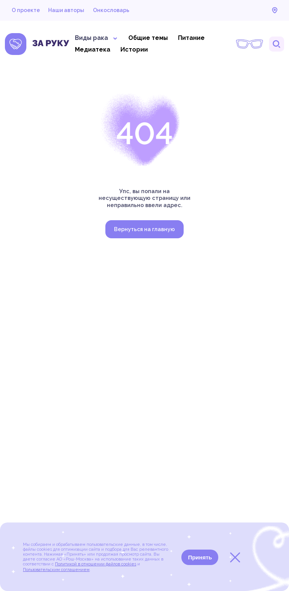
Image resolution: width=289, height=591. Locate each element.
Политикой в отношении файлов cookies (95, 564)
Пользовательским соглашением (56, 569)
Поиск (276, 44)
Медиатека (92, 49)
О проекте (26, 10)
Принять (200, 557)
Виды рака (96, 37)
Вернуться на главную (144, 229)
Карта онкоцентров (274, 10)
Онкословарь (111, 10)
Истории (134, 49)
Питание (191, 37)
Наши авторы (66, 10)
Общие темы (148, 37)
